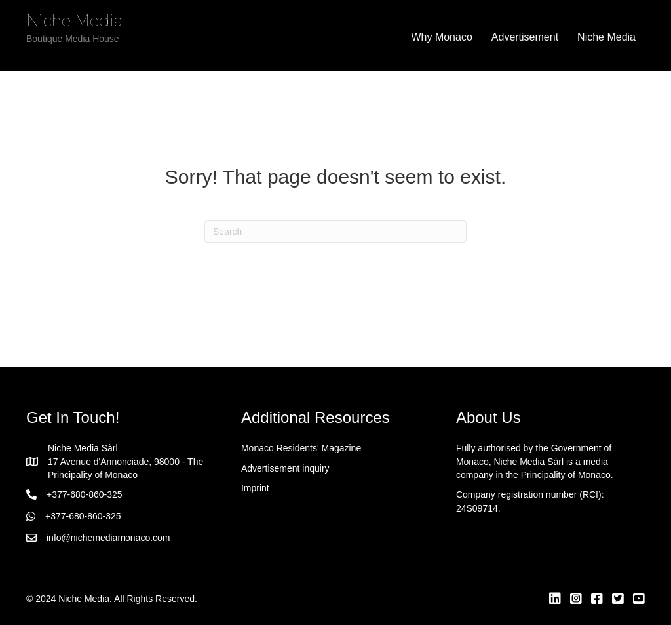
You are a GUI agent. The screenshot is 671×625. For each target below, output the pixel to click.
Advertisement (524, 37)
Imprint (255, 488)
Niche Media (606, 37)
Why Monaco (441, 37)
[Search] (335, 231)
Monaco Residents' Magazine (301, 448)
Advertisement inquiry (285, 468)
